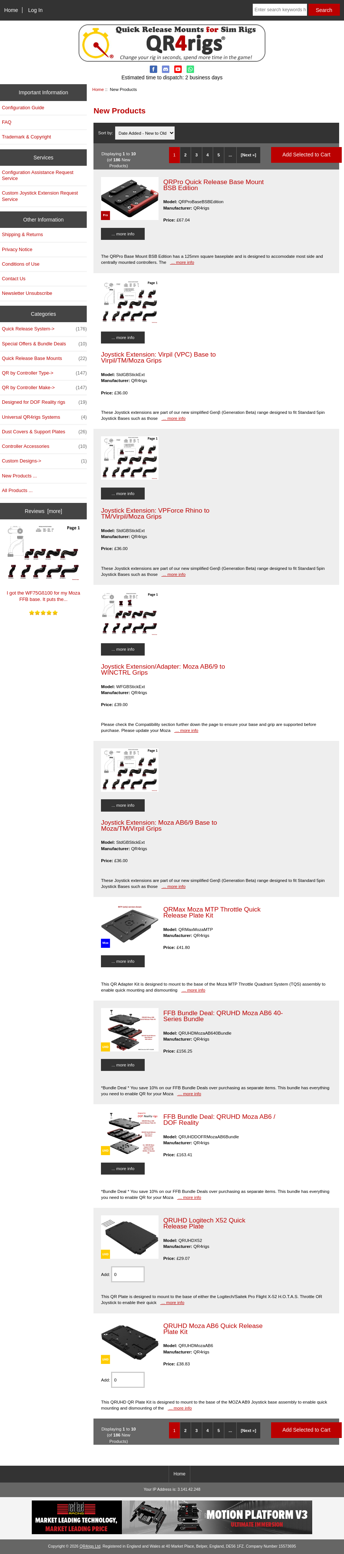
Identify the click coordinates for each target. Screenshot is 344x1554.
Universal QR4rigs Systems (44, 417)
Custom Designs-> (44, 461)
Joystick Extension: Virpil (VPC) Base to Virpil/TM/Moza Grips (158, 357)
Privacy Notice (17, 249)
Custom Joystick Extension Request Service (40, 196)
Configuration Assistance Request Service (37, 175)
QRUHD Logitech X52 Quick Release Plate (204, 1223)
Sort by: (106, 133)
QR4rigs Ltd (90, 1546)
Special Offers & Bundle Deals (44, 344)
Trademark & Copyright (26, 137)
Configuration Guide (23, 107)
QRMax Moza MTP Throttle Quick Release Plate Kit (212, 912)
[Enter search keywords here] (280, 10)
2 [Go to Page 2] (185, 155)
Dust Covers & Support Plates (44, 432)
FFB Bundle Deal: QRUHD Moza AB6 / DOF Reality (219, 1119)
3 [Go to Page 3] (196, 155)
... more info (122, 233)
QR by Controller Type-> (44, 373)
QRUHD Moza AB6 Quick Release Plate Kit (213, 1328)
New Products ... (19, 476)
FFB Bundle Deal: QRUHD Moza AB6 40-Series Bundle (223, 1016)
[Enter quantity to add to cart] (128, 1274)
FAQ (7, 122)
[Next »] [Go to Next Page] (248, 155)
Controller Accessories (44, 446)
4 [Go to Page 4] (207, 155)
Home (11, 10)
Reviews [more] (43, 511)
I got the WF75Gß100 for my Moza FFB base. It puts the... (43, 563)
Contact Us (13, 278)
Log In (35, 10)
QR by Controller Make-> (44, 388)
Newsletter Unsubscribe (27, 293)
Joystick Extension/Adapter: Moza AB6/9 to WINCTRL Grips (163, 669)
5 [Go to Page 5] (219, 155)
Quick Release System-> (44, 329)
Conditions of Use (21, 264)
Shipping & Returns (22, 234)
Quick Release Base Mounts (44, 358)
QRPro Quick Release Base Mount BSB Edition (213, 185)
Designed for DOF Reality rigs (44, 402)
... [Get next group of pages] (230, 155)
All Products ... (17, 490)
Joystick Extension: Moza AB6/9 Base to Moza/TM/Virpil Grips (159, 825)
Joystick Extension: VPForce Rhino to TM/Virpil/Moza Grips (155, 513)
